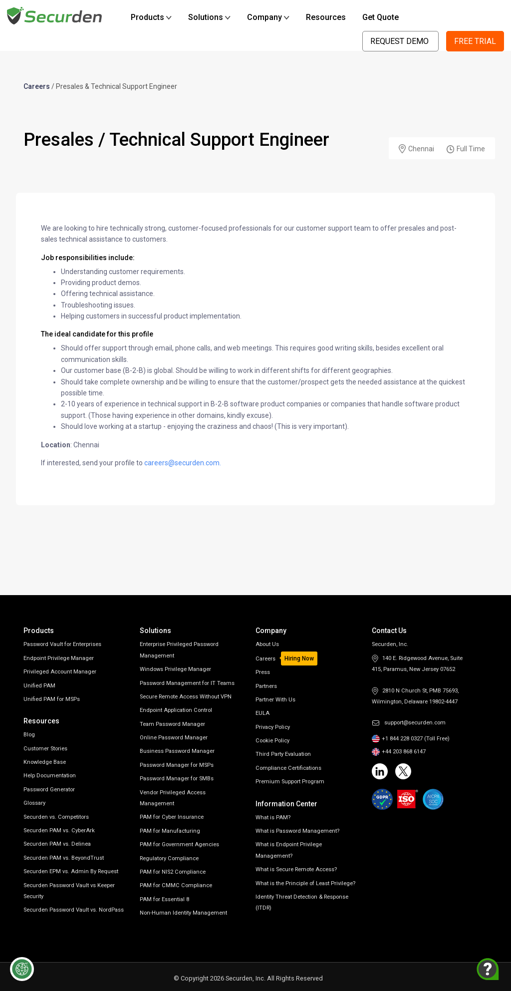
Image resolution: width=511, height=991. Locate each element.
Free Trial (475, 41)
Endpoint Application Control (176, 710)
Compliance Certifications (288, 768)
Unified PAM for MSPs (51, 699)
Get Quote (380, 17)
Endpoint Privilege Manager (58, 658)
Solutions (209, 17)
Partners (266, 686)
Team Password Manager (172, 724)
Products (151, 17)
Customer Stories (45, 748)
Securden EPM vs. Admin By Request (70, 871)
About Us (267, 644)
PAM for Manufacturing (170, 831)
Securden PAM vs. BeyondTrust (63, 858)
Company (268, 17)
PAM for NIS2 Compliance (173, 872)
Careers (36, 86)
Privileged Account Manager (59, 671)
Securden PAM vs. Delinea (57, 844)
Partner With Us (275, 699)
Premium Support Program (290, 781)
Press (263, 672)
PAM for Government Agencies (179, 844)
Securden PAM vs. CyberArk (59, 830)
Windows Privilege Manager (175, 669)
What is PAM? (273, 817)
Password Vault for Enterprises (62, 644)
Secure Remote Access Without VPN (186, 696)
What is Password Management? (297, 831)
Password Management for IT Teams (187, 683)
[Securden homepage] (55, 15)
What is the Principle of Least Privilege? (305, 883)
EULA (262, 713)
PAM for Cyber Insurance (172, 817)
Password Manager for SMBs (177, 778)
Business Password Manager (177, 751)
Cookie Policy (272, 740)
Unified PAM (39, 685)
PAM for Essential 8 (164, 899)
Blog (29, 734)
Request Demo (400, 41)
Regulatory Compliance (169, 858)
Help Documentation (49, 775)
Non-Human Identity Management (183, 913)
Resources (326, 17)
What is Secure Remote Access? (296, 869)
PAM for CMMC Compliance (176, 885)
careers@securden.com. (182, 463)
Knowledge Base (44, 762)
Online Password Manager (174, 737)
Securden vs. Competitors (56, 817)
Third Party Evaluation (283, 754)
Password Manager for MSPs (177, 765)
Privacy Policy (273, 727)
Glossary (34, 803)
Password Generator (49, 789)
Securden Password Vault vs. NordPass (73, 910)
